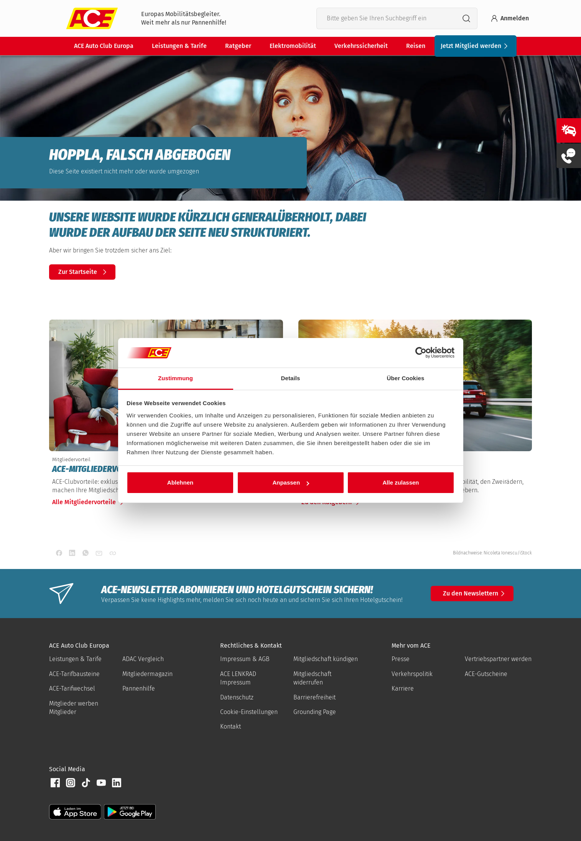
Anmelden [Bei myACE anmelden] (509, 18)
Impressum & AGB (245, 659)
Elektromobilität (293, 45)
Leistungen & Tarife (179, 45)
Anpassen (290, 482)
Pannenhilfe (138, 688)
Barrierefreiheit (314, 697)
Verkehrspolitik (412, 674)
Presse (401, 659)
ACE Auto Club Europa (103, 45)
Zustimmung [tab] (175, 378)
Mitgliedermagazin (147, 674)
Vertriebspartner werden (498, 659)
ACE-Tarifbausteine (74, 674)
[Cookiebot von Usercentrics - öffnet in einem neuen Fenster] (420, 353)
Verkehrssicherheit (361, 45)
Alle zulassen (400, 482)
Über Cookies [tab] (406, 378)
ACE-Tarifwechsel (72, 688)
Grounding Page (314, 712)
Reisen (415, 45)
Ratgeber (238, 45)
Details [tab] (290, 378)
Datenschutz (236, 697)
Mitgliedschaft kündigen (325, 659)
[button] (55, 783)
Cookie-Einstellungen (249, 712)
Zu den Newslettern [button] (475, 593)
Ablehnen (180, 482)
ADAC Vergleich (143, 659)
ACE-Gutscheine (486, 674)
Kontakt (230, 726)
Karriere (403, 688)
